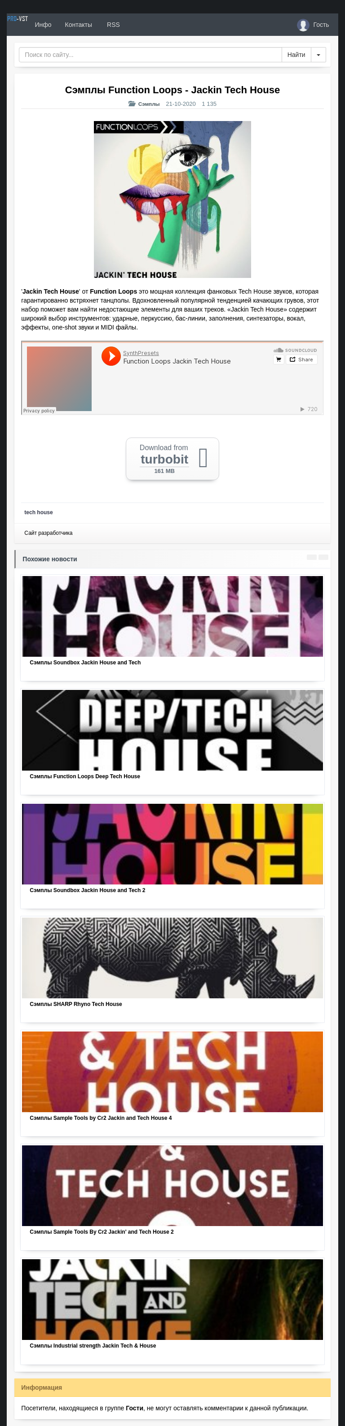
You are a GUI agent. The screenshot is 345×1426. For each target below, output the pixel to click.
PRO (33, 25)
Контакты (110, 24)
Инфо (75, 24)
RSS (145, 24)
